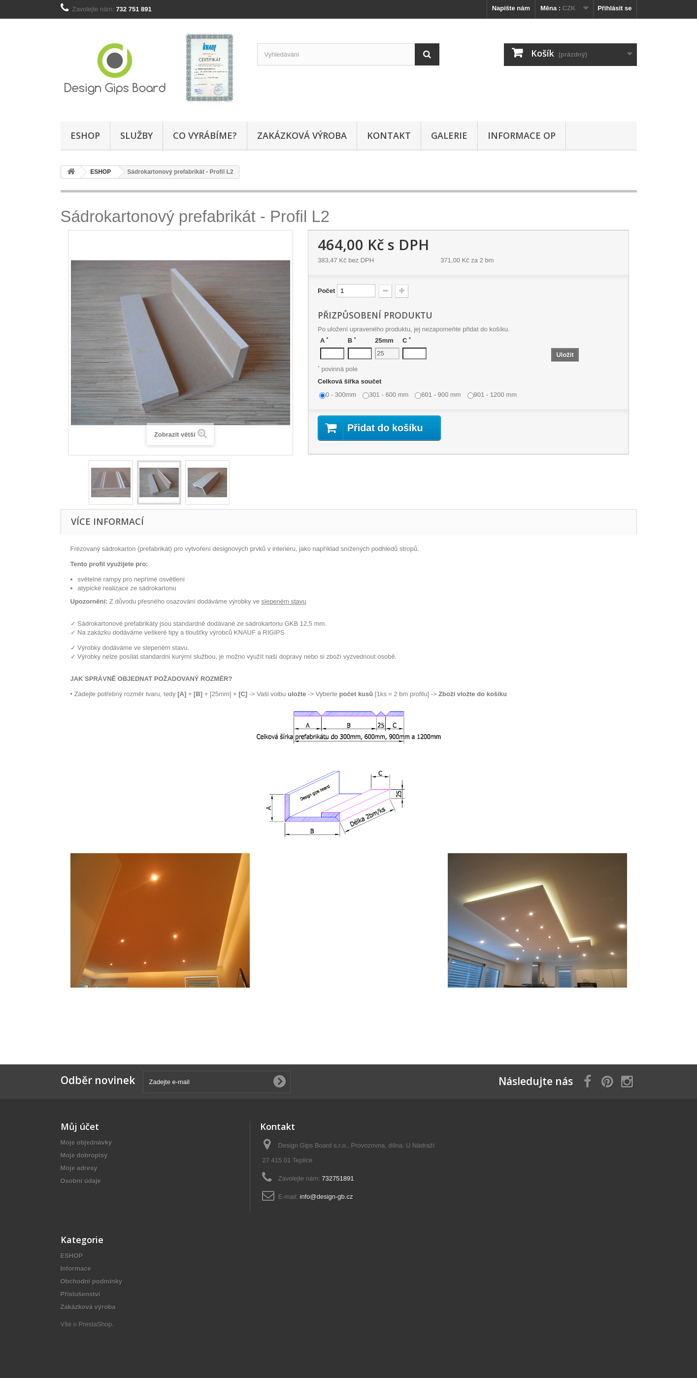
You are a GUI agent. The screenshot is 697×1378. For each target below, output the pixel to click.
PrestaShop (95, 1324)
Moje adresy (79, 1168)
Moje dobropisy (84, 1155)
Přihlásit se (614, 8)
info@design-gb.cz (326, 1196)
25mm (384, 340)
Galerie (449, 135)
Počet (326, 290)
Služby (136, 135)
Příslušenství (80, 1294)
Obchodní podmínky (92, 1281)
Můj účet (80, 1126)
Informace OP (522, 135)
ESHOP (85, 135)
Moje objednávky (86, 1142)
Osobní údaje (81, 1181)
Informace (76, 1268)
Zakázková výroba (302, 135)
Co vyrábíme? (205, 135)
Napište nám (511, 8)
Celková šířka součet (350, 381)
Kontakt (389, 135)
